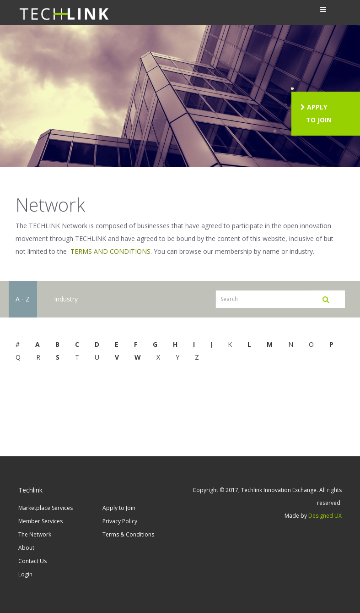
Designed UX (325, 516)
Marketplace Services (45, 508)
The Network (34, 534)
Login (25, 574)
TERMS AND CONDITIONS (110, 251)
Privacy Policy (119, 521)
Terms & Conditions (128, 534)
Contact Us (32, 561)
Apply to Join (118, 508)
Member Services (40, 521)
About (26, 548)
